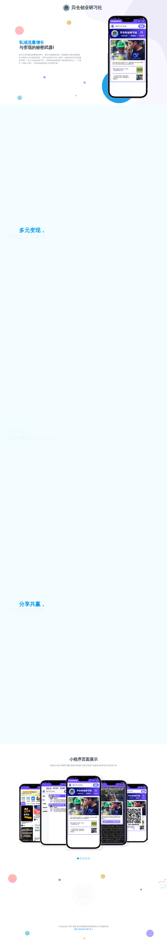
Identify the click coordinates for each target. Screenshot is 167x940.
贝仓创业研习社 (82, 8)
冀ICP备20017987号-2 (83, 929)
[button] (78, 858)
